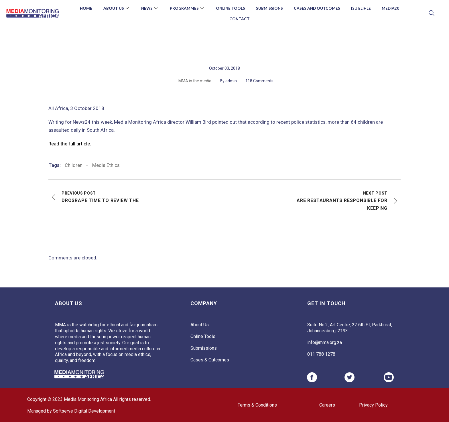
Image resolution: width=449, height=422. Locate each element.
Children (73, 165)
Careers (327, 405)
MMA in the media (194, 81)
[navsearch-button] (431, 14)
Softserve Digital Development (84, 411)
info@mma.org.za (324, 342)
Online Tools (230, 8)
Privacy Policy (373, 405)
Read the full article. (69, 144)
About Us (113, 8)
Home (82, 8)
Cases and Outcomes (318, 8)
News (148, 8)
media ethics (106, 165)
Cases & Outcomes (209, 360)
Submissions (270, 8)
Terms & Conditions (257, 405)
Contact (239, 18)
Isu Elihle (364, 8)
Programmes (186, 8)
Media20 (394, 8)
